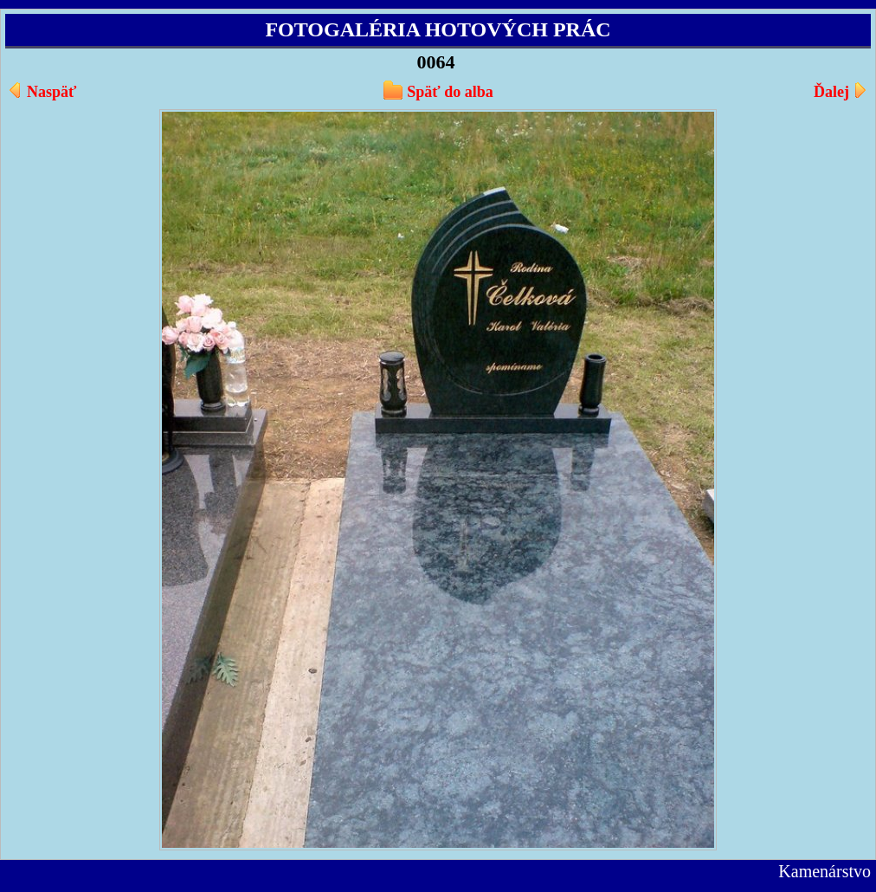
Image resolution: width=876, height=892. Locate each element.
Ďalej (831, 91)
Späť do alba (450, 91)
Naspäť (51, 91)
